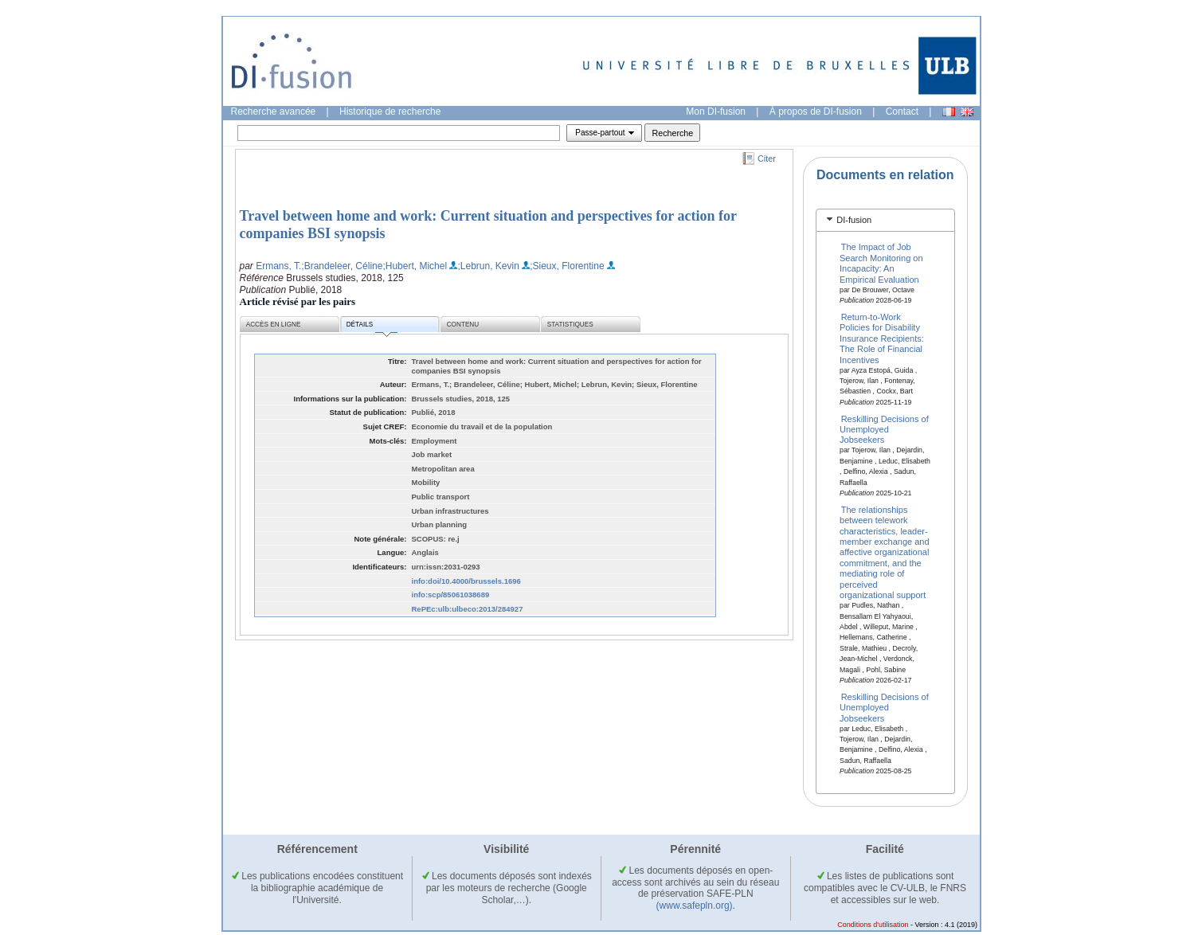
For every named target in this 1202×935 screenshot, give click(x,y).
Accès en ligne (273, 324)
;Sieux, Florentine (567, 266)
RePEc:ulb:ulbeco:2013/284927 (467, 608)
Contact (902, 111)
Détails (372, 327)
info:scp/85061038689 (451, 594)
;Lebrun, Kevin (488, 266)
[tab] (885, 220)
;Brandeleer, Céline (341, 266)
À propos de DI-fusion (815, 111)
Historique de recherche (389, 111)
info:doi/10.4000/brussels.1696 (466, 581)
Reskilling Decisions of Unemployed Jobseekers (884, 428)
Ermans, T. (278, 266)
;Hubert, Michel (414, 266)
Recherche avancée (273, 111)
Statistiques (570, 324)
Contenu (463, 324)
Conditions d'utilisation (872, 925)
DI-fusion (853, 220)
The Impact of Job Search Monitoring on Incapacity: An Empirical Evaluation (881, 263)
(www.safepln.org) (694, 905)
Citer (767, 158)
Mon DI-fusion (716, 111)
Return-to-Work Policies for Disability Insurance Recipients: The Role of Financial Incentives (882, 338)
